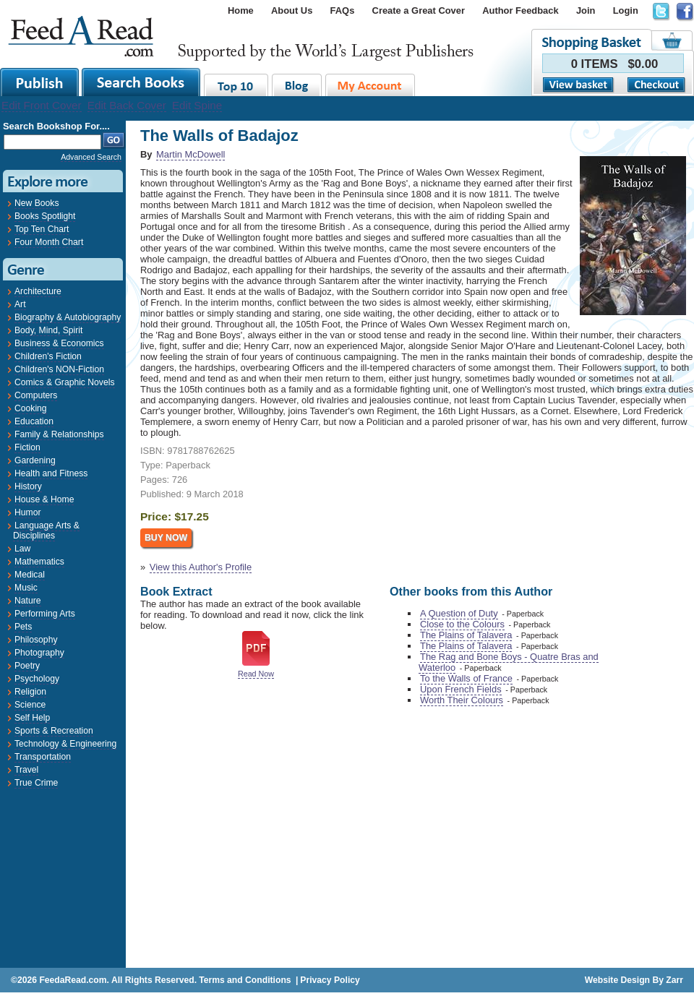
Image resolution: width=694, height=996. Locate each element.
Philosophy (35, 640)
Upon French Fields (461, 689)
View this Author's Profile (201, 567)
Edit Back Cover (126, 105)
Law (22, 549)
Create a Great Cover (418, 10)
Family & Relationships (59, 434)
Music (26, 588)
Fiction (27, 447)
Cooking (30, 408)
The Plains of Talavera (466, 635)
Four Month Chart (48, 242)
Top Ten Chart (41, 229)
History (28, 486)
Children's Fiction (48, 356)
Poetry (27, 666)
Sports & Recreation (53, 731)
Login (625, 10)
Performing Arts (44, 614)
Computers (35, 395)
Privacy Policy (329, 980)
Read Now (256, 673)
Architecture (37, 291)
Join (586, 10)
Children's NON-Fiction (59, 369)
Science (30, 705)
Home (241, 10)
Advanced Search (91, 157)
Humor (27, 512)
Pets (23, 627)
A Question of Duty (459, 613)
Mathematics (39, 562)
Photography (39, 653)
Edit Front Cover (41, 105)
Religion (30, 692)
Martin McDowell (190, 154)
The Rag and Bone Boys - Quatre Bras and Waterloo (509, 662)
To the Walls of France (466, 678)
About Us (291, 10)
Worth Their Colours (461, 700)
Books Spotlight (44, 216)
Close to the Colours (462, 624)
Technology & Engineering (65, 744)
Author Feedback (520, 10)
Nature (27, 601)
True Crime (36, 783)
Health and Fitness (50, 473)
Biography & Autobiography (67, 317)
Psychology (36, 679)
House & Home (44, 499)
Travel (26, 770)
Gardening (35, 460)
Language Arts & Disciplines (46, 530)
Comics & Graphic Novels (64, 382)
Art (20, 304)
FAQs (342, 10)
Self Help (32, 718)
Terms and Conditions (245, 980)
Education (33, 421)
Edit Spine (197, 105)
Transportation (42, 757)
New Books (36, 203)
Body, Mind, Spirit (48, 330)
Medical (29, 575)
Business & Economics (59, 343)
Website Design (617, 980)
